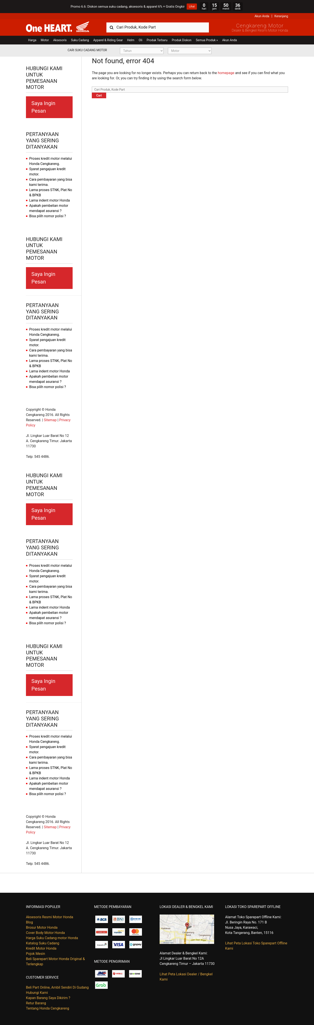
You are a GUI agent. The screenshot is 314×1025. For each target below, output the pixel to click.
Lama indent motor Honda (49, 200)
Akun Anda (261, 16)
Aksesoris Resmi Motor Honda (49, 917)
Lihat (192, 6)
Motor (45, 40)
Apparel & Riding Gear (108, 40)
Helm (130, 40)
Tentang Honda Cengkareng (47, 1008)
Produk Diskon (181, 40)
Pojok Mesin (35, 954)
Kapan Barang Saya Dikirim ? (48, 998)
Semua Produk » (207, 40)
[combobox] (158, 27)
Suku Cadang (80, 40)
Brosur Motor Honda (42, 927)
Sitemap (50, 420)
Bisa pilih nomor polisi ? (47, 216)
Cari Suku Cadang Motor (87, 50)
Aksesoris (60, 40)
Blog (29, 922)
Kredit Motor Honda (41, 948)
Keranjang (281, 16)
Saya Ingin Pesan (43, 107)
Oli (140, 40)
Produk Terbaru (157, 40)
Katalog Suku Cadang (42, 943)
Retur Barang (36, 1003)
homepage (226, 73)
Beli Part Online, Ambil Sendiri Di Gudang (57, 987)
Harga (32, 40)
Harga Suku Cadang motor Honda (52, 938)
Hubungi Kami (37, 993)
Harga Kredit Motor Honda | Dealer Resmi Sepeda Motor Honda (57, 27)
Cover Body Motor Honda (45, 933)
